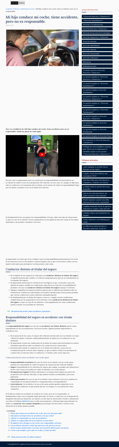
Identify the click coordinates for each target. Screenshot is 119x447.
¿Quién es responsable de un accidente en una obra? (32, 421)
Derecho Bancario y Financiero (95, 29)
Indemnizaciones (27, 9)
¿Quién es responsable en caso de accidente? (29, 418)
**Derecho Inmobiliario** (93, 21)
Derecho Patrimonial (91, 54)
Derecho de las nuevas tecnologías (96, 33)
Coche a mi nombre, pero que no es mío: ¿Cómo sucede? (33, 430)
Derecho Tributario (90, 58)
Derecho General (89, 41)
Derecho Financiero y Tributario (95, 37)
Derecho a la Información (93, 25)
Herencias (87, 62)
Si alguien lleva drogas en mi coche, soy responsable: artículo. (36, 423)
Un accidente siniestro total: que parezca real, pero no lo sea (35, 425)
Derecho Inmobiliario (91, 45)
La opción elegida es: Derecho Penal (97, 136)
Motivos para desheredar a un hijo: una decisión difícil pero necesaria (40, 428)
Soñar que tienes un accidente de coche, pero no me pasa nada (36, 413)
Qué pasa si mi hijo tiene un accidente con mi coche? (32, 416)
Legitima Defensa (12, 9)
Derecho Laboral (89, 50)
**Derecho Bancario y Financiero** (96, 16)
